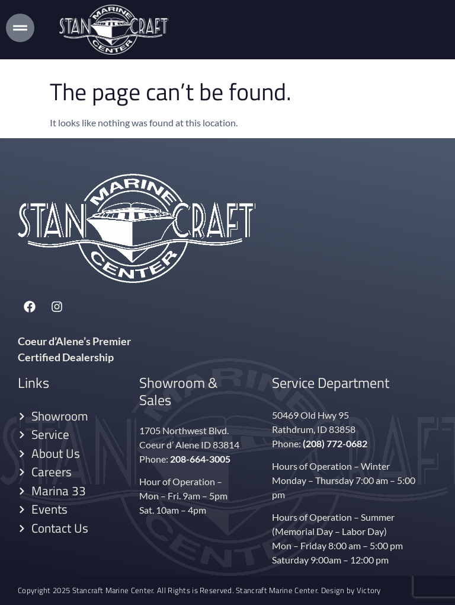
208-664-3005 (200, 458)
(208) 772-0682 (335, 443)
